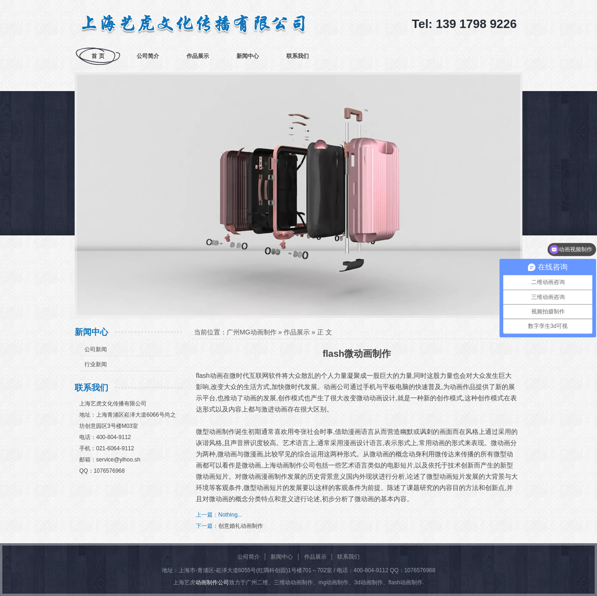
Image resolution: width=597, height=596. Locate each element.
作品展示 (198, 56)
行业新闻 (95, 364)
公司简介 (148, 56)
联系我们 (297, 56)
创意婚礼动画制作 (240, 526)
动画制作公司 (212, 582)
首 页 (97, 56)
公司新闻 (95, 349)
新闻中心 (247, 56)
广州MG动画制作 (252, 332)
